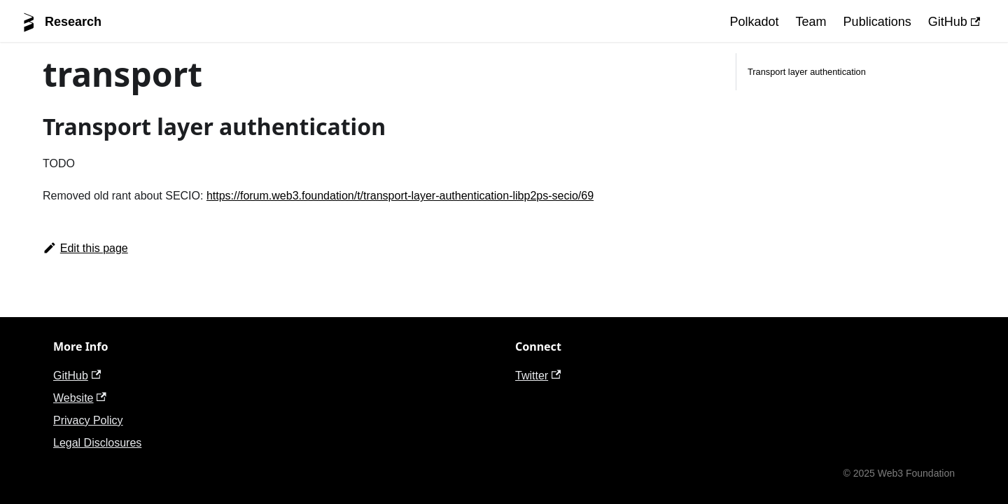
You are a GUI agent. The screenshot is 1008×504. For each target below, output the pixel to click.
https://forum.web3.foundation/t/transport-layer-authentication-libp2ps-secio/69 (400, 196)
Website (79, 398)
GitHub (954, 22)
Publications (877, 22)
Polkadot (754, 22)
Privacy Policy (88, 420)
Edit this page (85, 248)
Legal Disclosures (97, 443)
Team (811, 22)
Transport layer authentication (807, 71)
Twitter (538, 376)
